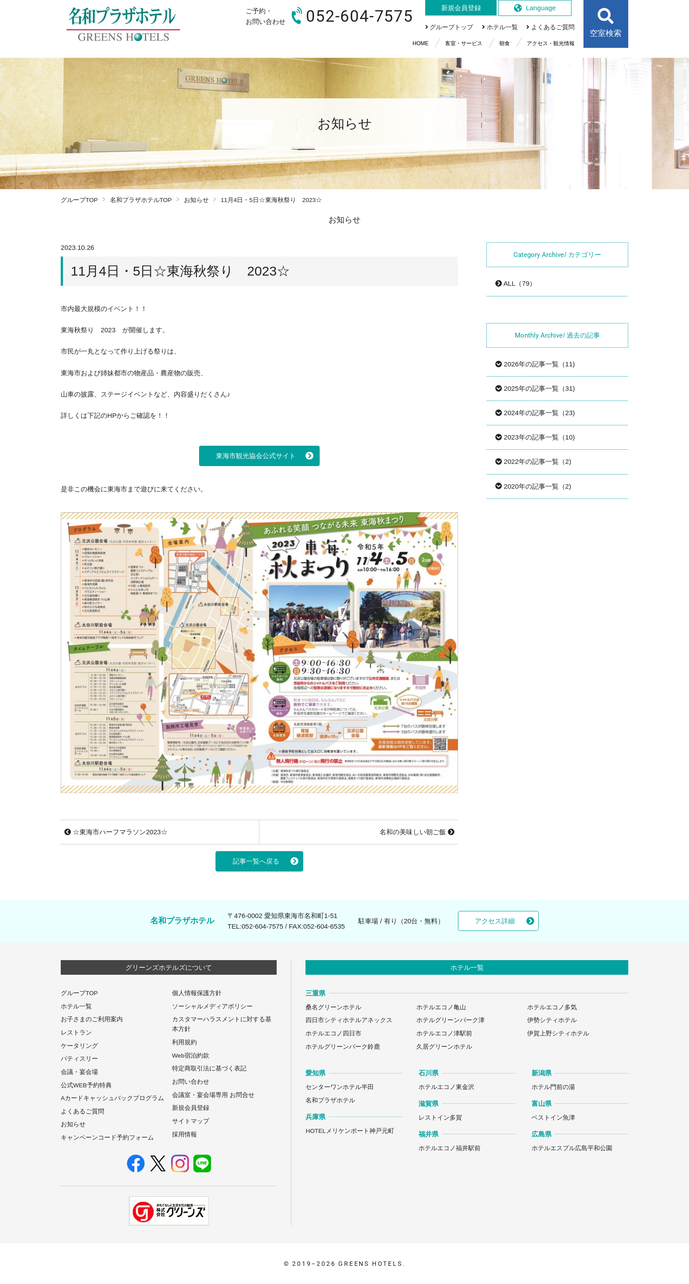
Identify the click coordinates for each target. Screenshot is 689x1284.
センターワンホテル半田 (339, 1087)
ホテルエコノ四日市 (333, 1033)
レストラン (76, 1032)
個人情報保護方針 (197, 993)
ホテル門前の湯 (553, 1087)
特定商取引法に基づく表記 (209, 1068)
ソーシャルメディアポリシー (212, 1006)
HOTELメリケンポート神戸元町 (349, 1131)
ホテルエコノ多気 (552, 1007)
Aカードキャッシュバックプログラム (112, 1098)
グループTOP (79, 200)
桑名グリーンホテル (333, 1007)
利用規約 (184, 1042)
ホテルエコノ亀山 (441, 1007)
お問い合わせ (190, 1081)
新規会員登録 (190, 1108)
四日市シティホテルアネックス (348, 1020)
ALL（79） (515, 283)
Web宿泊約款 (190, 1055)
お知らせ (196, 200)
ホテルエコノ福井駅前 (450, 1148)
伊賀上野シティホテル (558, 1033)
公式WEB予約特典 (86, 1085)
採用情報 (184, 1134)
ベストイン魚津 (553, 1117)
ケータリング (79, 1046)
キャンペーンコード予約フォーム (107, 1137)
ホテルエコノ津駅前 (444, 1033)
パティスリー (79, 1058)
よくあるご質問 (82, 1111)
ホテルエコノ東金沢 (446, 1087)
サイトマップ (190, 1121)
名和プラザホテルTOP (141, 200)
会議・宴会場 (79, 1072)
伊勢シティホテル (552, 1020)
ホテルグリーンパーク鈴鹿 (342, 1046)
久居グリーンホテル (444, 1046)
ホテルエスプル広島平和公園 (572, 1148)
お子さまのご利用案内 (92, 1019)
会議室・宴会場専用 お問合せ (213, 1095)
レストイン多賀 (440, 1117)
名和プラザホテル (330, 1100)
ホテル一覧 (76, 1006)
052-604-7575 (262, 926)
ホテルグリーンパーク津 (450, 1020)
